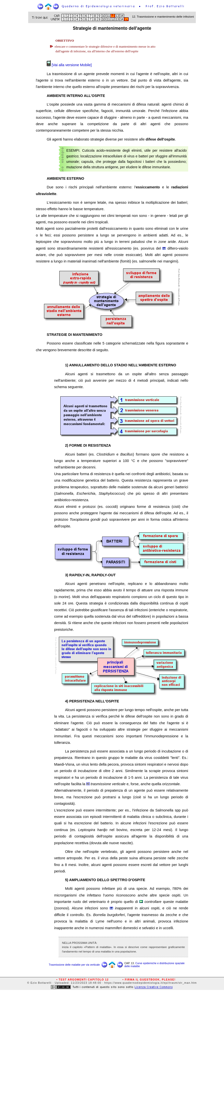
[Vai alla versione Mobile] (71, 65)
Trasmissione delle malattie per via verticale (74, 964)
